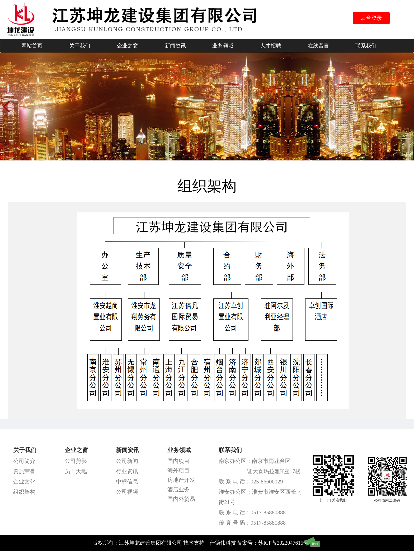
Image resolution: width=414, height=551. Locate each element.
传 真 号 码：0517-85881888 (252, 523)
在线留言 (318, 46)
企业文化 (24, 481)
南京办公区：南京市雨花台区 (255, 461)
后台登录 (371, 18)
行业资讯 (127, 471)
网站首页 (32, 46)
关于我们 (79, 46)
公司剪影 (76, 461)
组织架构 (24, 492)
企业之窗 (127, 46)
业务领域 (222, 46)
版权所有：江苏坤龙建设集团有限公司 (137, 543)
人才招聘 (270, 46)
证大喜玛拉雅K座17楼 (274, 471)
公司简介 (24, 461)
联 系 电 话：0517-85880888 (252, 512)
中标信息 (127, 481)
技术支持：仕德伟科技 (209, 543)
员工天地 (76, 471)
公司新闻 (127, 461)
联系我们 (366, 46)
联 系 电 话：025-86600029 (251, 481)
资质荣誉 (24, 471)
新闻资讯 (175, 46)
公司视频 (127, 492)
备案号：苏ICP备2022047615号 (272, 543)
